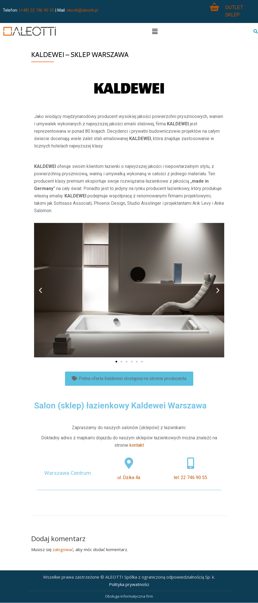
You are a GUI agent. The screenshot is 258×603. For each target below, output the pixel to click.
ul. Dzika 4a (129, 477)
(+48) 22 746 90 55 (36, 10)
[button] (116, 361)
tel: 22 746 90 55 (190, 477)
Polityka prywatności (129, 584)
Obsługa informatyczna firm (129, 596)
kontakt (136, 445)
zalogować (63, 549)
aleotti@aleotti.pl (82, 10)
